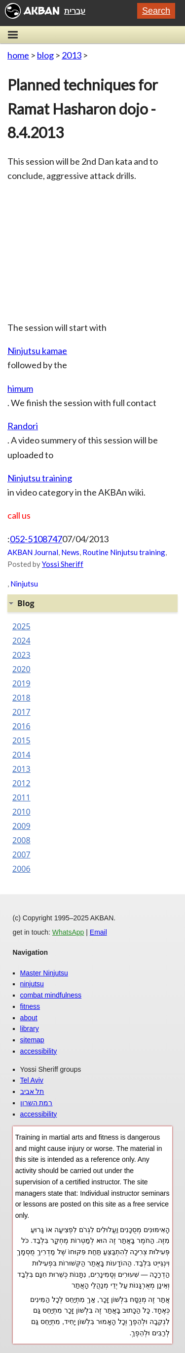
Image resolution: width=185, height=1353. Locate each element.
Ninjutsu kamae (37, 350)
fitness (30, 1006)
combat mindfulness (51, 995)
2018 (21, 697)
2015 (21, 740)
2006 (21, 868)
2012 (21, 783)
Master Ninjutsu (44, 973)
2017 (21, 711)
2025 (21, 626)
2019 (21, 683)
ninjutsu (32, 984)
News (70, 552)
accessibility (38, 1051)
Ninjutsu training (39, 477)
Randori (22, 425)
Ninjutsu (24, 583)
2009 (21, 826)
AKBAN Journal (32, 552)
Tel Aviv (31, 1080)
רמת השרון (36, 1103)
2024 (21, 640)
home (18, 55)
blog (45, 55)
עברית (74, 10)
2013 (71, 55)
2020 (21, 669)
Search (156, 11)
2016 (21, 726)
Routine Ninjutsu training (123, 552)
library (29, 1028)
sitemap (32, 1040)
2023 (21, 654)
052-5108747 (36, 538)
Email (98, 932)
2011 (21, 797)
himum (20, 388)
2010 (21, 811)
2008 (21, 840)
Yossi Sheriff (62, 563)
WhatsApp (68, 932)
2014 (21, 754)
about (28, 1018)
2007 (21, 854)
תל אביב (32, 1091)
